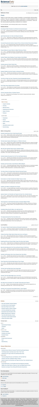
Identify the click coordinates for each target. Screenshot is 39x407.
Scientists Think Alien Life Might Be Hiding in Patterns (11, 358)
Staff (9, 399)
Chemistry (4, 105)
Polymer (4, 119)
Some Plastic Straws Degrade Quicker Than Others (10, 85)
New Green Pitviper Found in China (8, 306)
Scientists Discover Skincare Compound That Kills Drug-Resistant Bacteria (15, 350)
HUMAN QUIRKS (3, 348)
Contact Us (4, 395)
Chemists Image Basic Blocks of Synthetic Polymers (10, 92)
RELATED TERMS (4, 115)
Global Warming (4, 341)
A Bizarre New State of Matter (7, 318)
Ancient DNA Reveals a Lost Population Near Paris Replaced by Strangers (15, 363)
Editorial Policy (29, 399)
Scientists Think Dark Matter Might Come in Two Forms (11, 275)
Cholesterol (4, 326)
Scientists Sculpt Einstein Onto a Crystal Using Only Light (11, 133)
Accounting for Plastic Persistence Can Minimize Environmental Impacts (14, 28)
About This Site (4, 399)
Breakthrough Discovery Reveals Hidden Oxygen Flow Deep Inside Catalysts (15, 241)
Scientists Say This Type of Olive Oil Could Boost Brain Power (13, 353)
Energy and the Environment (7, 338)
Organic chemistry (6, 121)
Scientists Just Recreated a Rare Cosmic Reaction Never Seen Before (13, 254)
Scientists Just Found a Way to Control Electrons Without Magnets (13, 163)
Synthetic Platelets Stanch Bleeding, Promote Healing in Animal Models (14, 57)
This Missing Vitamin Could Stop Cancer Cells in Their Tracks (13, 351)
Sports (4, 123)
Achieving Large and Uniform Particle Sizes (9, 64)
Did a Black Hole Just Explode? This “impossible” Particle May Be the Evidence (15, 282)
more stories (35, 296)
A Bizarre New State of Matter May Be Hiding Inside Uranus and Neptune (14, 234)
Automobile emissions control (8, 125)
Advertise (17, 399)
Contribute (13, 399)
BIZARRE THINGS (3, 355)
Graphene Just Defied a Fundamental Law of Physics (10, 186)
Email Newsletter (5, 376)
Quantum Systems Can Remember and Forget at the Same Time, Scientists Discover (16, 194)
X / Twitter (4, 386)
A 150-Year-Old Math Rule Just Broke (8, 310)
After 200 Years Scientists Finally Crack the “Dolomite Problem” (12, 148)
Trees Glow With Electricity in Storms (8, 315)
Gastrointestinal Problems (6, 324)
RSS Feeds (4, 378)
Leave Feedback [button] (5, 394)
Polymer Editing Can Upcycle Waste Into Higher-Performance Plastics (13, 50)
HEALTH (2, 323)
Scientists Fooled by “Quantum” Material (9, 308)
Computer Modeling (5, 331)
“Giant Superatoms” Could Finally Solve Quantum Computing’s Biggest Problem (15, 201)
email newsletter (24, 6)
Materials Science (6, 107)
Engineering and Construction (8, 109)
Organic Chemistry (6, 111)
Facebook (4, 384)
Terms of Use (35, 399)
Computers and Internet (6, 333)
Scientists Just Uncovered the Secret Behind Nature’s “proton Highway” (14, 288)
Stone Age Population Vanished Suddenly (9, 303)
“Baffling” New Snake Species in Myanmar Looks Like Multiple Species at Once (16, 365)
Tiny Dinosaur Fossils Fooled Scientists (9, 316)
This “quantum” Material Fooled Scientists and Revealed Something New (14, 227)
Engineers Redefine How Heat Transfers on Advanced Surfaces (12, 71)
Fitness (3, 328)
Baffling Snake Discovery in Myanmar (8, 313)
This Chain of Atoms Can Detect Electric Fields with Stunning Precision (14, 171)
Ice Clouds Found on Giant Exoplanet (8, 305)
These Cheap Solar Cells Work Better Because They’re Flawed (12, 261)
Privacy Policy (22, 399)
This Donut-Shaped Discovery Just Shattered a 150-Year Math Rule (14, 356)
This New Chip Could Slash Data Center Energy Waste (11, 268)
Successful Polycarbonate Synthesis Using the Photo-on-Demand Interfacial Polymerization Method (19, 43)
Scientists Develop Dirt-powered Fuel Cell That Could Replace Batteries (14, 156)
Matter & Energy (5, 101)
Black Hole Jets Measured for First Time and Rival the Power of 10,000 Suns (15, 247)
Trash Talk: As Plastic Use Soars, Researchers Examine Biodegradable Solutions (15, 78)
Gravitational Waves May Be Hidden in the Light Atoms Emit (12, 209)
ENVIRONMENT (3, 336)
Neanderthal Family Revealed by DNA (8, 311)
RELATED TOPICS (4, 99)
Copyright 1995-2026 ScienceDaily (7, 400)
